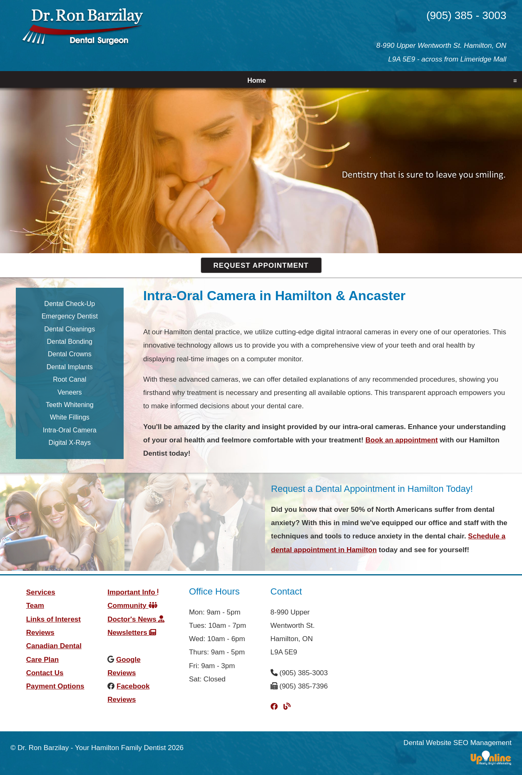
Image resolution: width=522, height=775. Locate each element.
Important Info (133, 592)
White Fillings (69, 417)
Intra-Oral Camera (70, 430)
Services (40, 592)
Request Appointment (261, 265)
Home (256, 80)
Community (132, 606)
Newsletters (131, 633)
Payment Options (55, 686)
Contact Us (45, 673)
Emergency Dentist (70, 316)
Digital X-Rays (70, 442)
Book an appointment (401, 440)
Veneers (69, 392)
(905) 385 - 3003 (466, 15)
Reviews (40, 633)
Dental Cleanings (69, 329)
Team (35, 606)
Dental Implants (70, 366)
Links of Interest (53, 619)
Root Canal (69, 379)
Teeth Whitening (70, 404)
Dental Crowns (70, 354)
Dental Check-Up (69, 303)
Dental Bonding (69, 341)
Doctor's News (135, 619)
